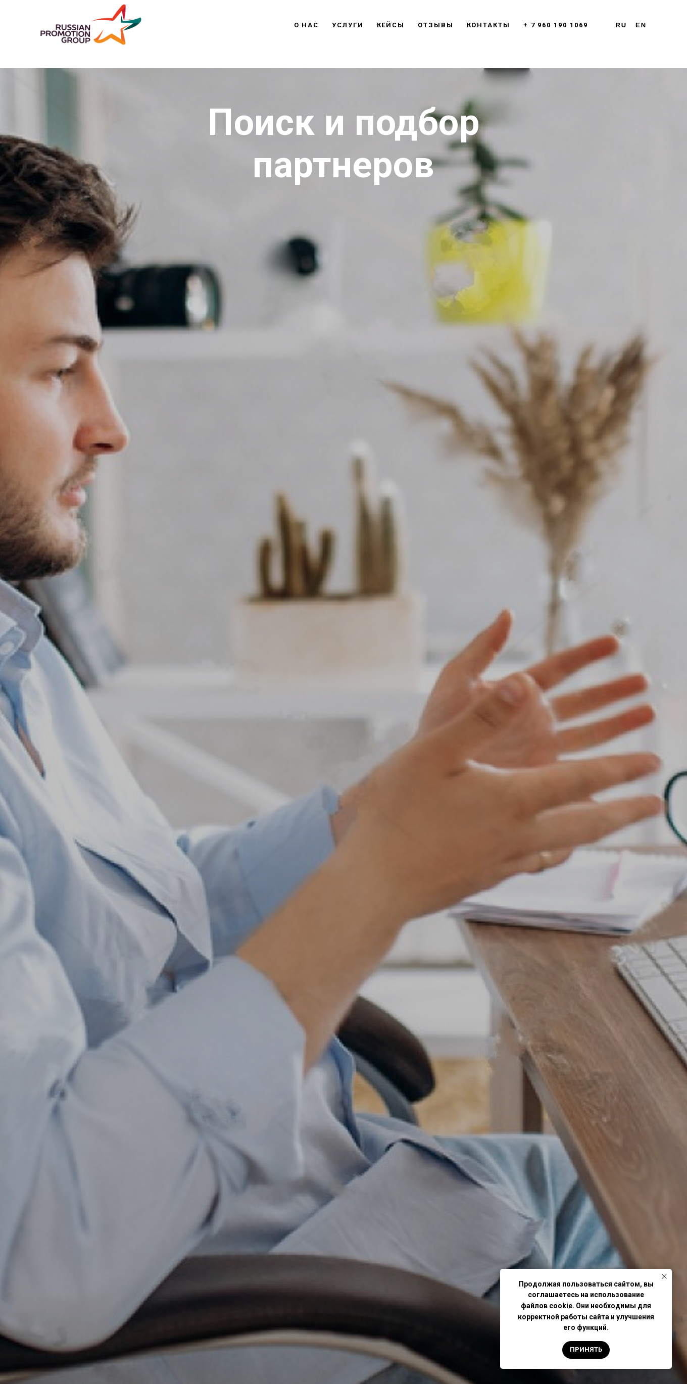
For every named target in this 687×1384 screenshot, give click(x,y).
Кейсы (391, 25)
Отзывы (436, 25)
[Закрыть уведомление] (664, 1276)
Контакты (488, 25)
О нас (306, 25)
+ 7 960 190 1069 (555, 25)
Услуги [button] (348, 25)
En (641, 25)
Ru (621, 25)
